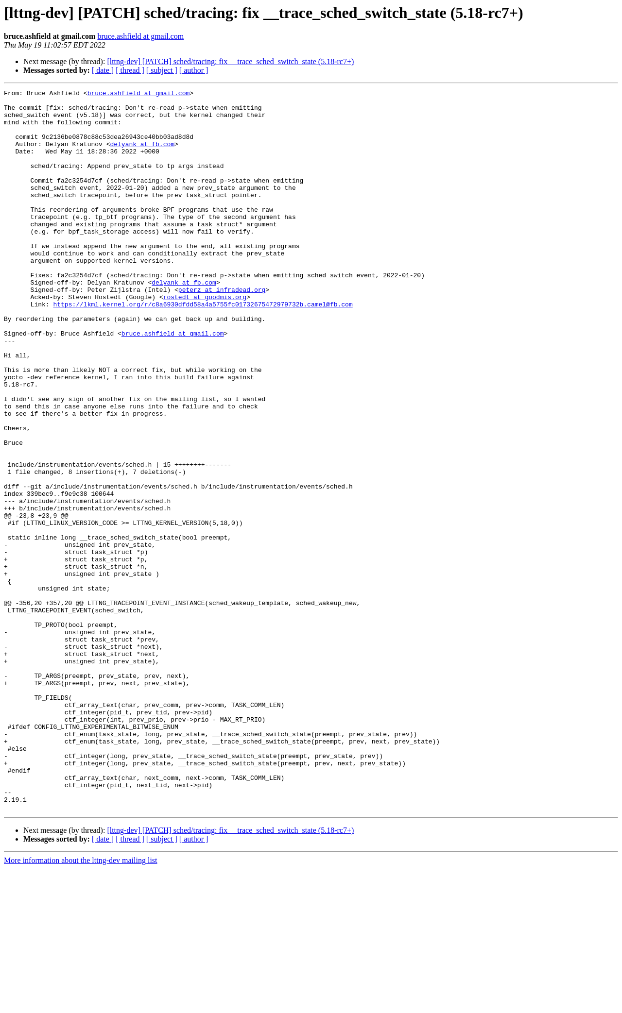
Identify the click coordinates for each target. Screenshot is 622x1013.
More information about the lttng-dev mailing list (80, 1004)
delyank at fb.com (142, 155)
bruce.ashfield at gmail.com (140, 36)
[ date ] (103, 70)
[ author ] (193, 70)
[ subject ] (161, 70)
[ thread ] (130, 70)
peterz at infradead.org (221, 330)
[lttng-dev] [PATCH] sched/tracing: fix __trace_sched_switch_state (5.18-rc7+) (230, 61)
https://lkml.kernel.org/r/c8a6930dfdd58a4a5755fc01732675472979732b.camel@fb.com (202, 347)
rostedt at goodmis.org (205, 339)
